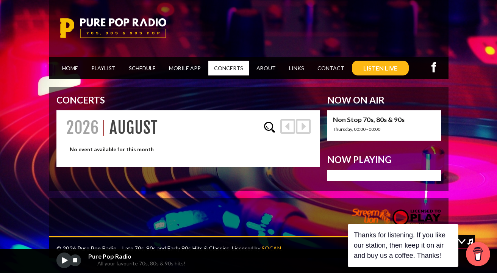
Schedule (142, 68)
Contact (330, 68)
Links (296, 68)
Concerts (228, 68)
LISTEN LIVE (380, 68)
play (64, 260)
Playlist (103, 68)
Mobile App (185, 68)
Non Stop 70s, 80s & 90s (369, 120)
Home (70, 68)
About (266, 68)
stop (75, 260)
